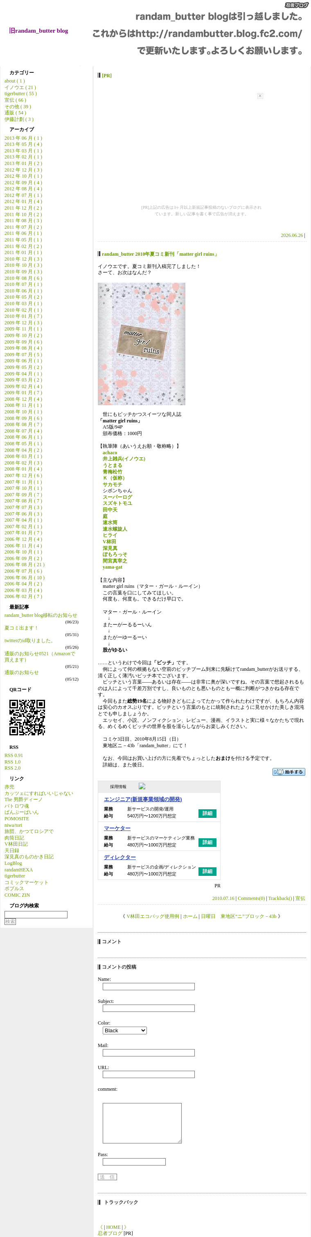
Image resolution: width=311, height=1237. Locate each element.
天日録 (12, 850)
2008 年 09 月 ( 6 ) (23, 418)
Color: (104, 1023)
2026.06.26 (292, 235)
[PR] (107, 75)
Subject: (106, 1001)
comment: (107, 1089)
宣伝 (300, 898)
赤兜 (9, 787)
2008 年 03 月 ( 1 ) (23, 456)
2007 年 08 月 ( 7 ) (23, 501)
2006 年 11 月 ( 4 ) (23, 546)
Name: (104, 979)
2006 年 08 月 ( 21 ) (25, 564)
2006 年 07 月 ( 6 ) (23, 571)
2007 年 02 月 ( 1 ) (23, 526)
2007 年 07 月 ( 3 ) (23, 507)
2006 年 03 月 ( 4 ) (23, 590)
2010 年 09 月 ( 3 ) (23, 272)
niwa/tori (13, 825)
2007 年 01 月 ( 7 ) (23, 533)
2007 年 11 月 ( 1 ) (23, 482)
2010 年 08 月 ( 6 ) (23, 278)
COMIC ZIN (17, 895)
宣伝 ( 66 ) (15, 100)
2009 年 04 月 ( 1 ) (23, 374)
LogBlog (13, 863)
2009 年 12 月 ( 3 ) (23, 323)
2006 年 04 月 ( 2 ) (23, 584)
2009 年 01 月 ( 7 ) (23, 392)
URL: (103, 1067)
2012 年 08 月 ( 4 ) (23, 189)
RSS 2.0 (12, 768)
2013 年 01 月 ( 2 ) (23, 163)
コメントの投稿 (119, 967)
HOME (113, 1227)
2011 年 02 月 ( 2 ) (23, 246)
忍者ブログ (110, 1233)
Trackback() (280, 898)
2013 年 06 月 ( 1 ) (23, 138)
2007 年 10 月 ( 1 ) (23, 488)
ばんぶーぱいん (22, 812)
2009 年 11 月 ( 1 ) (23, 329)
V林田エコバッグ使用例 (152, 916)
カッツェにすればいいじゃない (39, 793)
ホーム (190, 916)
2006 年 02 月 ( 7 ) (23, 596)
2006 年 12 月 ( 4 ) (23, 539)
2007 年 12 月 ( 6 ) (23, 475)
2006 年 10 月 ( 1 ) (23, 552)
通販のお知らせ (22, 672)
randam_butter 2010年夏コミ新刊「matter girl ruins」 (160, 254)
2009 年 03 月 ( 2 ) (23, 380)
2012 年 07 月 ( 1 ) (23, 195)
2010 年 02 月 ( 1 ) (23, 310)
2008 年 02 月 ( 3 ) (23, 463)
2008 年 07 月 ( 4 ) (23, 431)
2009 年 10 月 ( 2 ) (23, 335)
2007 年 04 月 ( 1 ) (23, 520)
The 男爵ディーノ (24, 799)
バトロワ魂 (17, 806)
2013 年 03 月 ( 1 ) (23, 151)
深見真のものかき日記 (29, 857)
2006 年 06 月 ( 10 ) (25, 578)
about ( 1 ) (15, 81)
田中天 (110, 510)
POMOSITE (17, 819)
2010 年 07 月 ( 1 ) (23, 284)
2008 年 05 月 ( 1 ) (23, 444)
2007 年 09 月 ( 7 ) (23, 495)
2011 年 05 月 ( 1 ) (23, 240)
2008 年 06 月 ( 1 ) (23, 437)
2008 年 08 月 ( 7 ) (23, 424)
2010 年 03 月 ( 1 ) (23, 303)
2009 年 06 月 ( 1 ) (23, 361)
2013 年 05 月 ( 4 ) (23, 144)
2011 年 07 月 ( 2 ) (23, 227)
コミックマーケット (27, 882)
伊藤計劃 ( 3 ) (19, 119)
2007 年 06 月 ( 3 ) (23, 514)
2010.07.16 (223, 898)
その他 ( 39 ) (18, 106)
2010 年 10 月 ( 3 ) (23, 265)
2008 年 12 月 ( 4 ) (23, 399)
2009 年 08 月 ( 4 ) (23, 348)
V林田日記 (16, 844)
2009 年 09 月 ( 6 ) (23, 342)
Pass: (103, 1154)
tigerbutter (15, 876)
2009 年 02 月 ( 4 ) (23, 386)
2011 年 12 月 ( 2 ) (23, 208)
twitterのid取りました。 (30, 640)
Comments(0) (251, 898)
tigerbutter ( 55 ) (21, 93)
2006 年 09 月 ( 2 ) (23, 558)
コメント (112, 941)
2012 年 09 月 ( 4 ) (23, 182)
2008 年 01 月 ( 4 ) (23, 469)
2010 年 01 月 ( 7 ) (23, 316)
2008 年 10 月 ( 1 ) (23, 412)
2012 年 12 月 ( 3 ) (23, 170)
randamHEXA (19, 870)
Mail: (103, 1045)
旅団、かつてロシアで (29, 831)
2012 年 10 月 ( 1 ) (23, 176)
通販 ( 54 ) (15, 113)
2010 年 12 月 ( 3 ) (23, 259)
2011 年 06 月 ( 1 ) (23, 233)
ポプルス (14, 888)
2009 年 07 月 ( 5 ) (23, 354)
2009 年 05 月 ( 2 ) (23, 367)
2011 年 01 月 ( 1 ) (23, 252)
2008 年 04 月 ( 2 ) (23, 450)
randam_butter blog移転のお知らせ (41, 615)
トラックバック (121, 1202)
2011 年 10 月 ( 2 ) (23, 214)
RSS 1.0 (12, 762)
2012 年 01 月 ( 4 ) (23, 201)
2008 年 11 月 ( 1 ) (23, 405)
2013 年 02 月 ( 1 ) (23, 157)
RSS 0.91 (14, 755)
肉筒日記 (14, 838)
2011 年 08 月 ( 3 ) (23, 220)
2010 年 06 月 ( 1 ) (23, 291)
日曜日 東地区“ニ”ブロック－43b (239, 916)
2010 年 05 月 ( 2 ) (23, 297)
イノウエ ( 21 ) (20, 87)
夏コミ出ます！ (22, 628)
